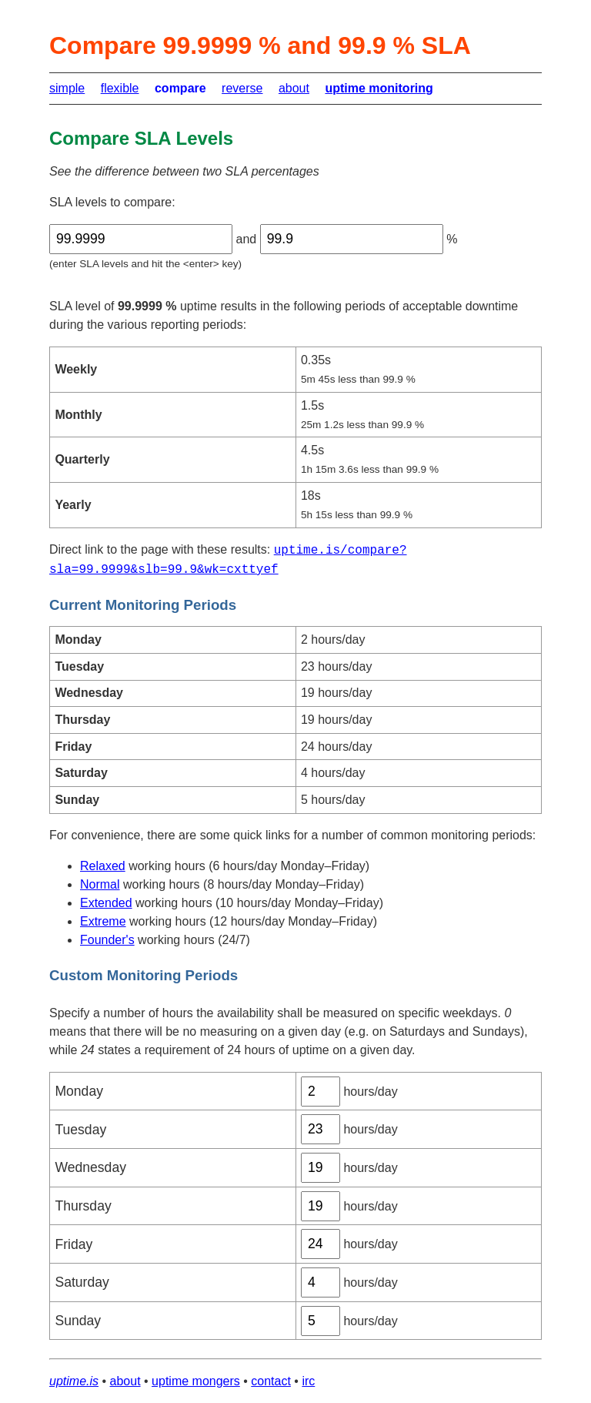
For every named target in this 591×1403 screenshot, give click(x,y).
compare (180, 88)
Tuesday (80, 1129)
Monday (79, 1091)
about (294, 88)
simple (67, 88)
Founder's (107, 939)
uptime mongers (196, 1381)
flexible (120, 88)
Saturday (82, 1282)
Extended (106, 902)
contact (271, 1381)
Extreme (103, 921)
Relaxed (102, 865)
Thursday (83, 1206)
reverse (242, 88)
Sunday (78, 1320)
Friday (73, 1244)
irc (308, 1381)
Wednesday (90, 1167)
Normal (100, 884)
